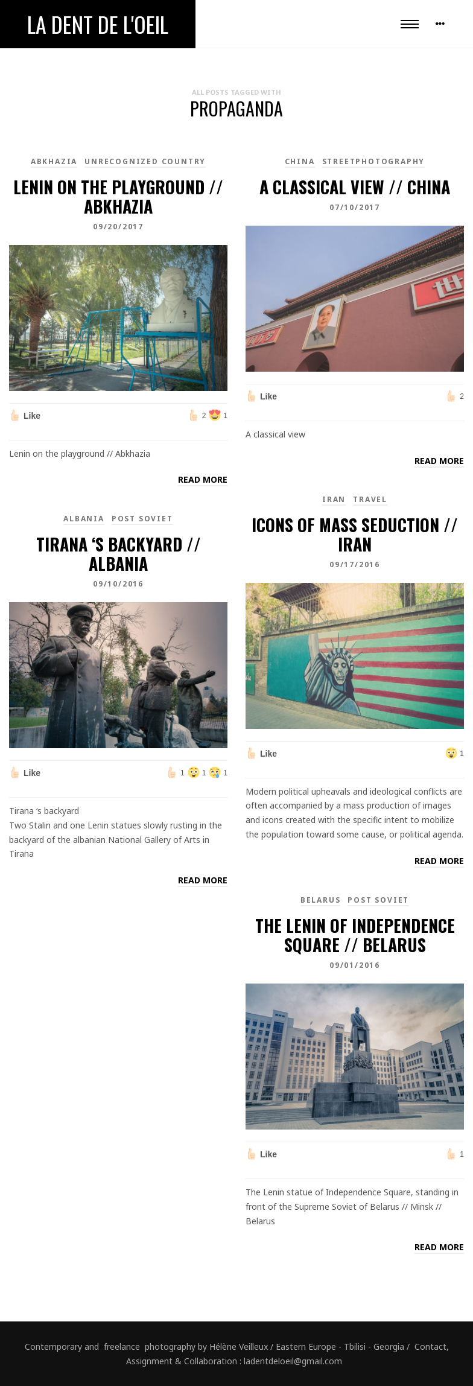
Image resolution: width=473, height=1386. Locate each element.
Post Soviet (142, 518)
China (300, 161)
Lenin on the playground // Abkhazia (118, 196)
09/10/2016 (118, 584)
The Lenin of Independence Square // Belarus (355, 935)
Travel (370, 499)
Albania (83, 518)
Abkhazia (54, 161)
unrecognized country (145, 161)
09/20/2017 (118, 226)
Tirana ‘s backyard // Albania (118, 554)
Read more (202, 479)
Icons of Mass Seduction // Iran (355, 534)
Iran (334, 499)
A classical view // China (354, 186)
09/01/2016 (354, 965)
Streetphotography (373, 161)
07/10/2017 (354, 207)
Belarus (320, 900)
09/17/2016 (354, 564)
